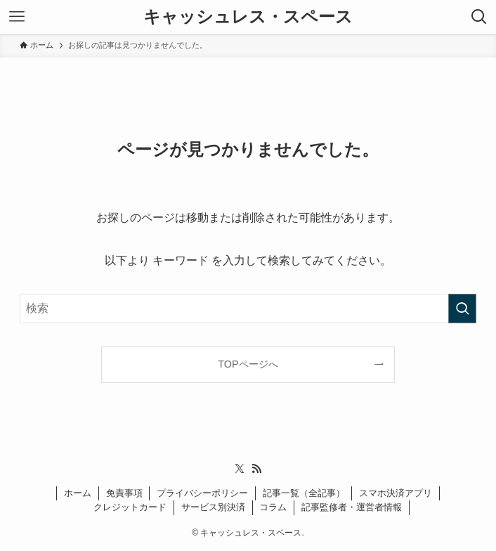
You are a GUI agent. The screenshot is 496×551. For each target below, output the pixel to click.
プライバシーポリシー (202, 493)
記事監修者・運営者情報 (351, 507)
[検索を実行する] (462, 308)
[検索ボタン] (479, 17)
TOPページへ (248, 364)
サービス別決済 (213, 507)
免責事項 (124, 493)
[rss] (256, 468)
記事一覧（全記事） (304, 493)
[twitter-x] (239, 468)
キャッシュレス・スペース (248, 16)
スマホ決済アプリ (395, 493)
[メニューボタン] (17, 17)
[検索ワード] (248, 308)
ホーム (77, 493)
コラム (273, 507)
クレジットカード (130, 507)
